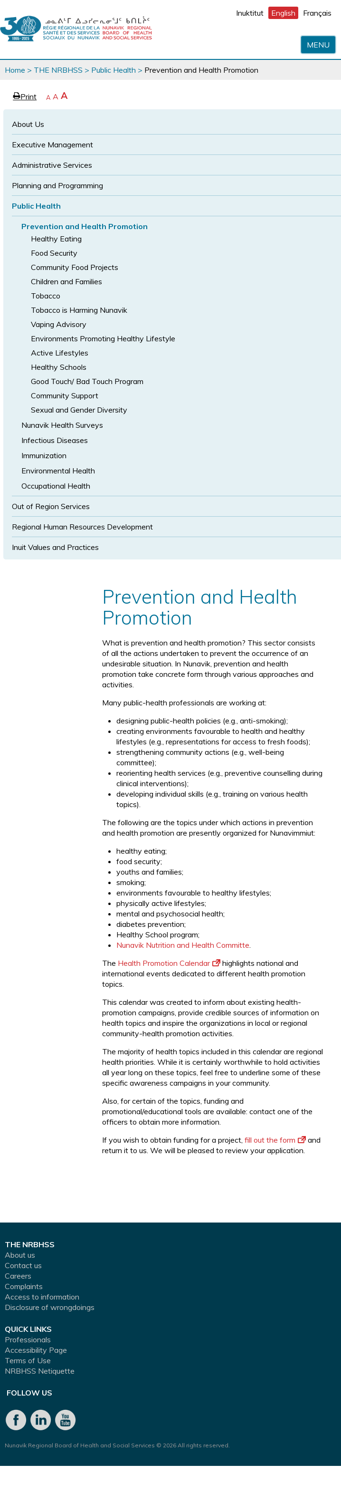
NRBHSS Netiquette (40, 1371)
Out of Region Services (51, 506)
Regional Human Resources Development (82, 526)
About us (20, 1255)
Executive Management (52, 144)
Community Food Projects (74, 267)
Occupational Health (55, 486)
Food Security (54, 253)
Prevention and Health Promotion (84, 226)
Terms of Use (28, 1360)
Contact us (23, 1265)
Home (15, 70)
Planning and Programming (57, 185)
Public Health (113, 70)
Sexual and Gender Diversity (79, 409)
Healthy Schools (58, 367)
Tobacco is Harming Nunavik (79, 310)
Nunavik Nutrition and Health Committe (182, 945)
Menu (318, 44)
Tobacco (45, 295)
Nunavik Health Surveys (62, 425)
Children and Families (66, 281)
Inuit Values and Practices (55, 547)
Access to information (42, 1296)
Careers (18, 1276)
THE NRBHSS (58, 70)
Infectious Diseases (54, 440)
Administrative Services (52, 165)
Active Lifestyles (59, 352)
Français (317, 13)
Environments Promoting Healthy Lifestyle (103, 338)
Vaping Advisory (58, 324)
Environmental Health (58, 470)
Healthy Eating (56, 238)
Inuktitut (250, 13)
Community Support (64, 395)
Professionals (28, 1339)
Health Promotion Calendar (169, 963)
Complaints (24, 1286)
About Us (28, 124)
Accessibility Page (36, 1350)
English (283, 13)
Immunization (43, 455)
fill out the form (275, 1140)
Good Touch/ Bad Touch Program (87, 381)
